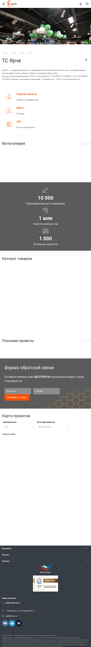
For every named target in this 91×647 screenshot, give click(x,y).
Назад (82, 143)
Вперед (88, 143)
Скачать (6, 561)
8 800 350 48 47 (13, 603)
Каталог (5, 555)
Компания (6, 548)
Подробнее (35, 366)
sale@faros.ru (11, 616)
